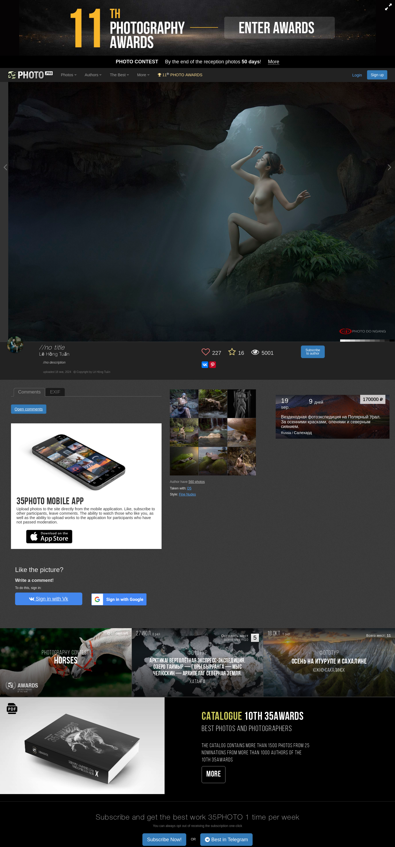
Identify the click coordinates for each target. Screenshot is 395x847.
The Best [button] (119, 75)
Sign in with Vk (48, 599)
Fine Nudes (187, 494)
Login (357, 75)
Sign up (377, 75)
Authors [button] (93, 75)
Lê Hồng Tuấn (54, 354)
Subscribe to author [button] (313, 351)
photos (196, 482)
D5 (189, 488)
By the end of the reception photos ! (197, 62)
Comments (29, 392)
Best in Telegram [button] (226, 839)
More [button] (143, 75)
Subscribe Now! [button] (164, 839)
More (213, 774)
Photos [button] (69, 75)
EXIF (55, 392)
